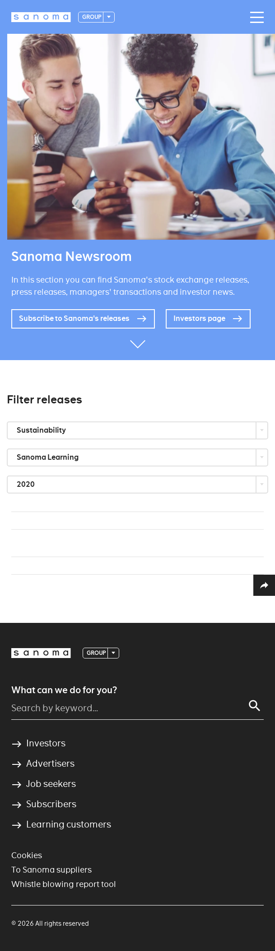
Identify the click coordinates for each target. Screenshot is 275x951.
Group (92, 17)
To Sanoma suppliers (51, 869)
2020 (26, 484)
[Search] (255, 706)
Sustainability (42, 430)
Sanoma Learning (48, 457)
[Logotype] (41, 17)
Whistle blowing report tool (63, 884)
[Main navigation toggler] (255, 18)
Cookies (26, 855)
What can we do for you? (64, 690)
